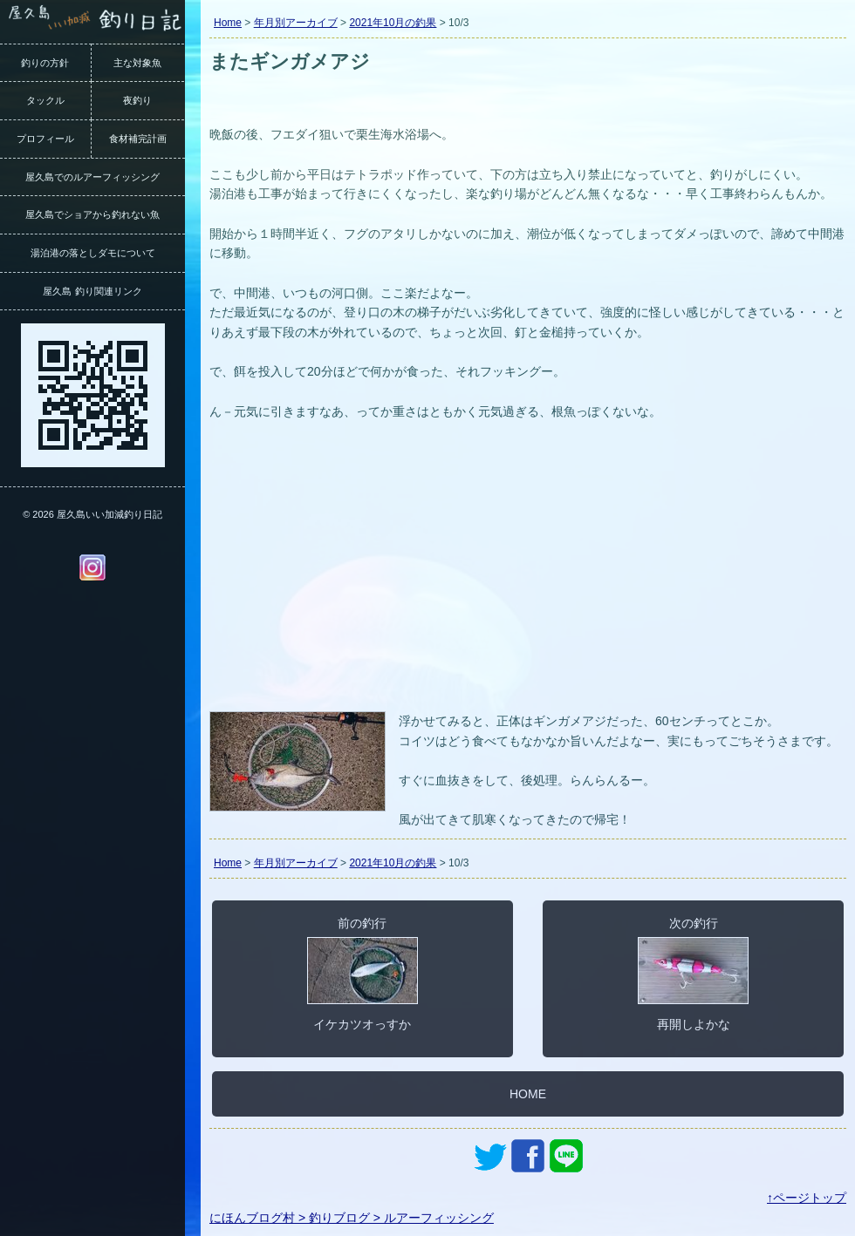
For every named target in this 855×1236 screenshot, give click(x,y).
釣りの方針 (45, 63)
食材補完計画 (138, 138)
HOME (528, 1094)
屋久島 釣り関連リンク (92, 291)
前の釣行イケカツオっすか (362, 973)
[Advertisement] (527, 576)
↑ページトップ (806, 1198)
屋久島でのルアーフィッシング (92, 177)
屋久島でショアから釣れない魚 (92, 214)
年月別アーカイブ (296, 23)
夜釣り (137, 100)
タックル (45, 100)
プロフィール (45, 138)
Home (228, 23)
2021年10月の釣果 (392, 23)
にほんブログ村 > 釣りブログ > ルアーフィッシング (351, 1218)
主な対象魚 (137, 63)
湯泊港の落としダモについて (93, 253)
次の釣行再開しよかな (693, 973)
